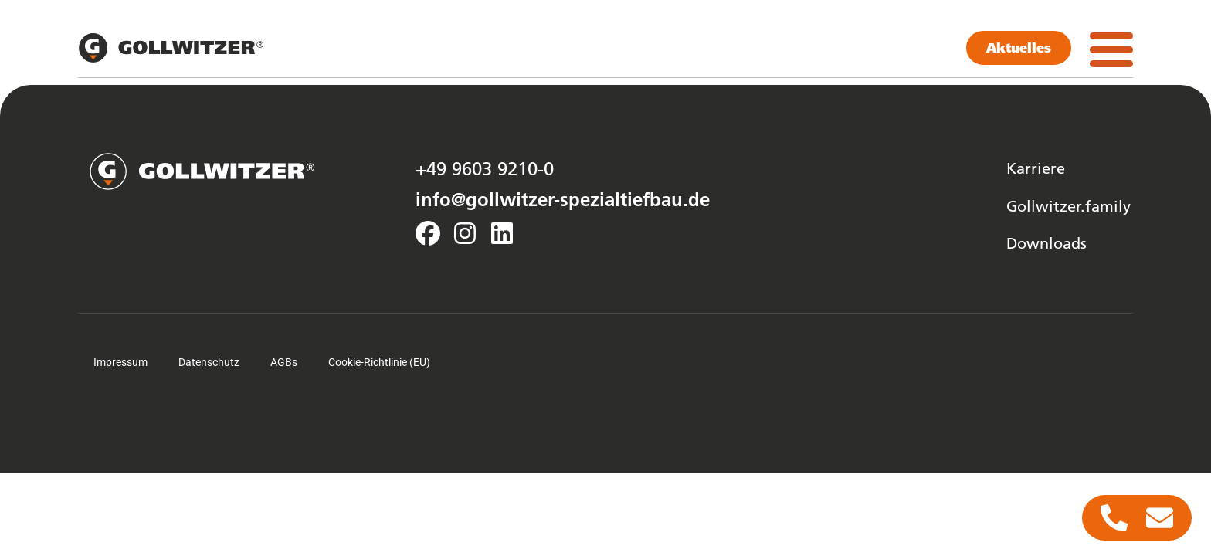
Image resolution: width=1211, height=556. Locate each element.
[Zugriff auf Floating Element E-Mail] (1159, 518)
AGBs (283, 362)
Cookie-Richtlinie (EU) (379, 362)
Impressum (120, 362)
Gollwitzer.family (1068, 205)
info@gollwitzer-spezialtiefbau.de (563, 199)
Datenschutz (208, 362)
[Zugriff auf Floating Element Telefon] (1114, 518)
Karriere (1035, 168)
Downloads (1046, 242)
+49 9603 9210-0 (485, 168)
